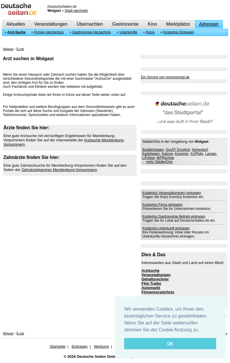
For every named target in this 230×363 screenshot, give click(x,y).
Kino (152, 24)
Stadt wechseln (76, 11)
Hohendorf (200, 150)
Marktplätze (178, 24)
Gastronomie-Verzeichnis (91, 32)
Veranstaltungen (51, 24)
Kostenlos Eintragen (178, 32)
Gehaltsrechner (155, 279)
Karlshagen (151, 154)
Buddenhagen (153, 150)
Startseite (58, 346)
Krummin (182, 154)
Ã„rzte (20, 49)
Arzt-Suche (16, 32)
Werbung (101, 346)
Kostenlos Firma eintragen (162, 205)
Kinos (150, 32)
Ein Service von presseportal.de (165, 77)
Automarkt (150, 288)
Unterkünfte (128, 32)
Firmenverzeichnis (157, 292)
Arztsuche (150, 270)
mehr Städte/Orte (159, 162)
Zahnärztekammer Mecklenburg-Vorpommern (59, 170)
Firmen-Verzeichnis (49, 32)
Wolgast (8, 49)
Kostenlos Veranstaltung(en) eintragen (171, 193)
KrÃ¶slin (196, 154)
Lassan (210, 154)
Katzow (167, 154)
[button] (201, 330)
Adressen (209, 24)
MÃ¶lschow (165, 158)
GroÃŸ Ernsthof (178, 150)
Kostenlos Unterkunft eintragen (166, 228)
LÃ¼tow (148, 158)
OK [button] (170, 343)
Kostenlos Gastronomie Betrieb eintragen (173, 216)
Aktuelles (15, 24)
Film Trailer (151, 283)
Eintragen (80, 346)
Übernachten (90, 24)
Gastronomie (125, 24)
